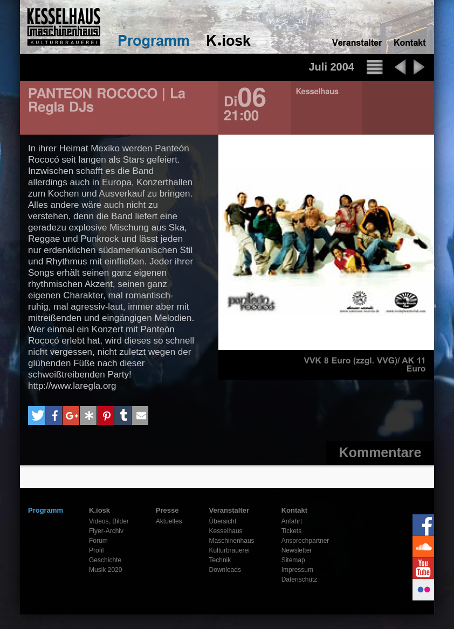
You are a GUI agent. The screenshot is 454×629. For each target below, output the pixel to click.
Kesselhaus (226, 531)
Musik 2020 (105, 570)
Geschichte (105, 560)
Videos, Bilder (109, 521)
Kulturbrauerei (229, 550)
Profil (96, 550)
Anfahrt (291, 521)
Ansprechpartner (305, 540)
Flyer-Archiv (106, 531)
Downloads (225, 570)
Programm (45, 510)
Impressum (297, 570)
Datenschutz (299, 579)
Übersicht (223, 521)
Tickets (291, 531)
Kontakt (294, 510)
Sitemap (293, 560)
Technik (220, 560)
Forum (98, 540)
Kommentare (380, 452)
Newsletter (296, 550)
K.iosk (99, 510)
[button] (36, 415)
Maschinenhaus (231, 540)
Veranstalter (229, 510)
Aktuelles (169, 521)
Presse (167, 510)
